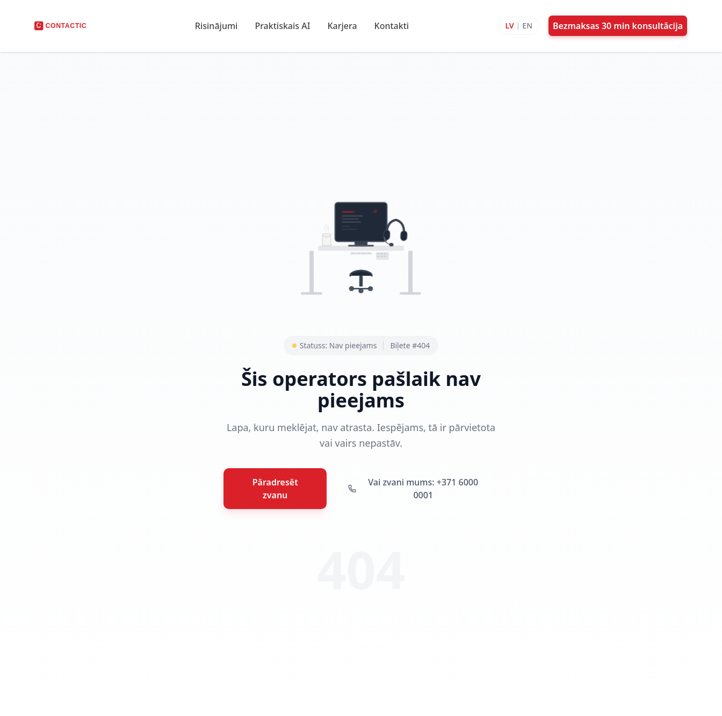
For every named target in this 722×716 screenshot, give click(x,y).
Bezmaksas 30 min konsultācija (618, 26)
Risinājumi (216, 26)
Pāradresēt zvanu (275, 488)
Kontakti (391, 26)
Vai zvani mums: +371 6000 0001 (413, 488)
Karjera (342, 26)
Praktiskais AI (282, 26)
